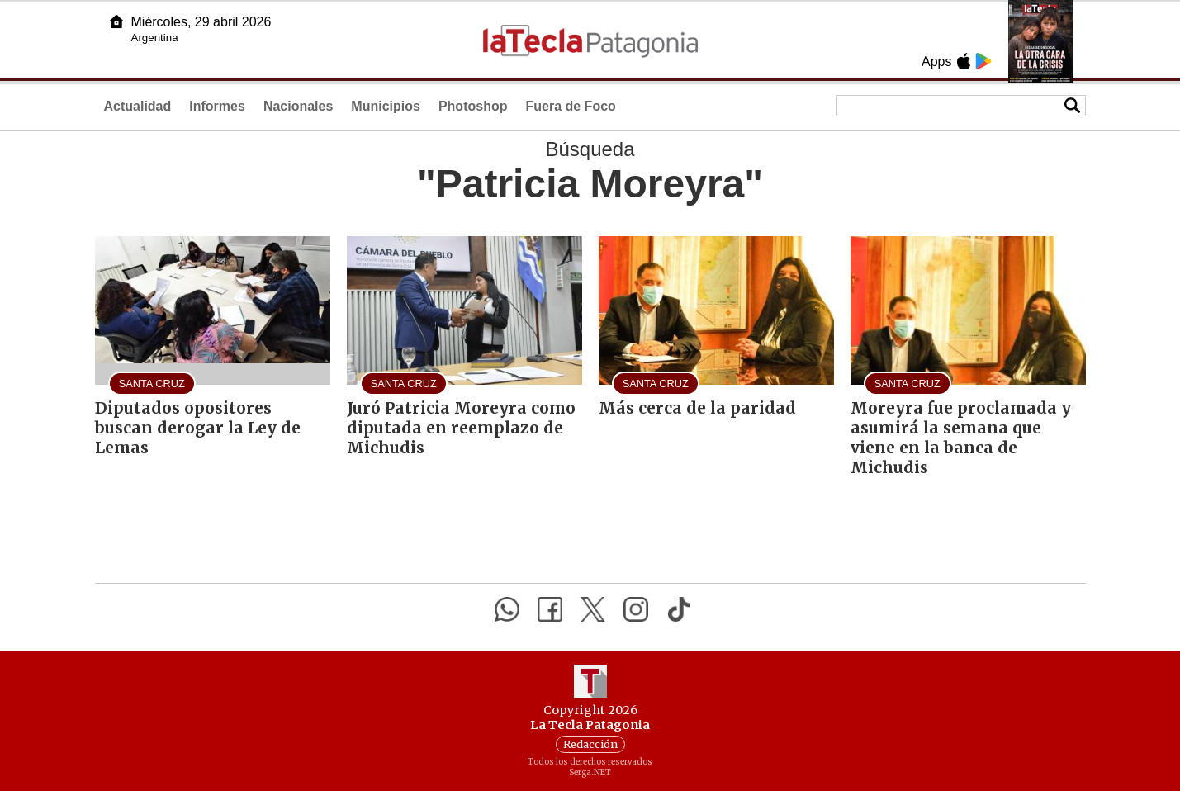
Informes (217, 106)
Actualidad (138, 106)
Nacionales (298, 106)
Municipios (385, 106)
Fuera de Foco (570, 106)
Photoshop (473, 106)
